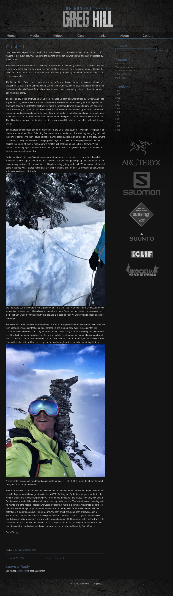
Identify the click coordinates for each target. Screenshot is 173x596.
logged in (22, 571)
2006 (117, 130)
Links (102, 35)
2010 (117, 115)
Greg (17, 550)
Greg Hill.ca (86, 16)
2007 (117, 126)
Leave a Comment (55, 558)
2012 (117, 108)
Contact (148, 35)
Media (34, 35)
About (124, 35)
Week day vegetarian (125, 67)
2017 (117, 91)
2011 (117, 112)
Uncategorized (29, 550)
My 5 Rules (120, 78)
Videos (58, 35)
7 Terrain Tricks (122, 74)
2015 (117, 98)
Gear (81, 35)
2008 (117, 122)
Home (11, 35)
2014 (117, 101)
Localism (119, 63)
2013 (117, 105)
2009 (117, 119)
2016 (117, 94)
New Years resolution (125, 70)
